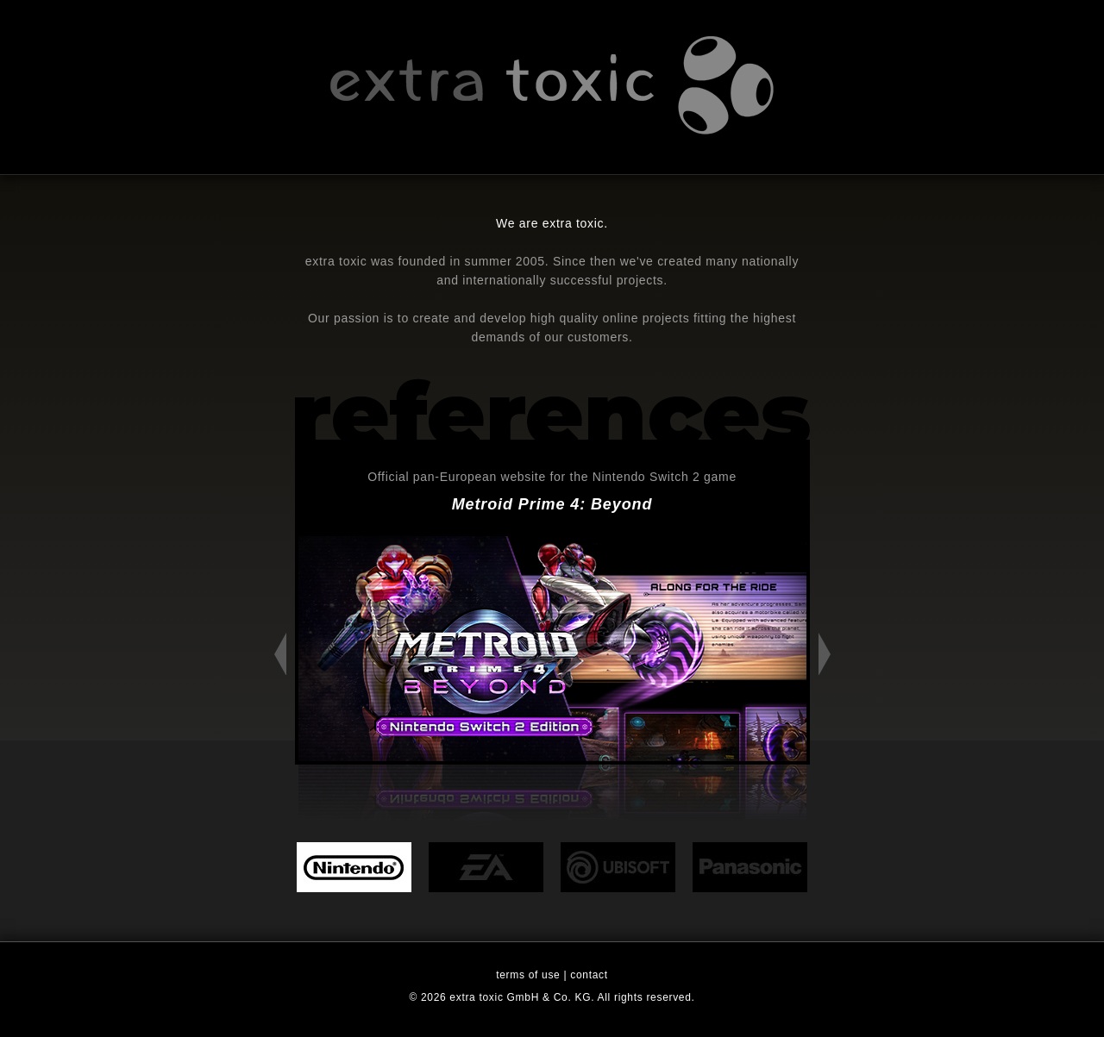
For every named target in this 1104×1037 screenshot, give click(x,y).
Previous (280, 653)
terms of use (528, 975)
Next (824, 653)
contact (588, 975)
